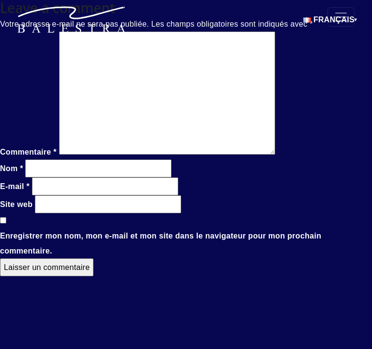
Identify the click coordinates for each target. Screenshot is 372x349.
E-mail (15, 186)
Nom (11, 168)
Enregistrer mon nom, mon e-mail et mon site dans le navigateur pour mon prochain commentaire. (160, 243)
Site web (16, 204)
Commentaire (28, 152)
